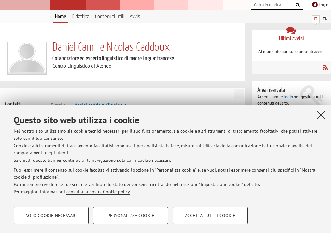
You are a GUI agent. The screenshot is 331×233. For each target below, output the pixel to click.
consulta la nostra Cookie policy (98, 191)
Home (60, 17)
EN (325, 19)
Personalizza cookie (130, 215)
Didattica (80, 17)
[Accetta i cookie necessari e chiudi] (321, 115)
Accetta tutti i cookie (210, 215)
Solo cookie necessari (51, 215)
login (288, 97)
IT (315, 19)
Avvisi (135, 17)
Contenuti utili (109, 17)
